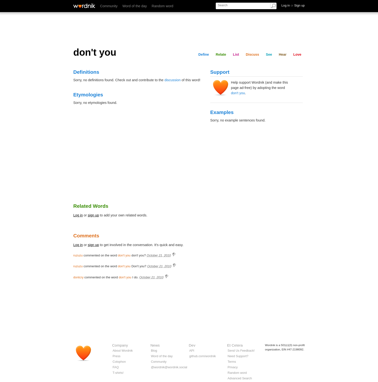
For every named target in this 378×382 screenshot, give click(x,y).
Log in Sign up (293, 5)
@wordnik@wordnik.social (169, 367)
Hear (282, 54)
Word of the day (134, 6)
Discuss (252, 54)
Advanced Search (240, 378)
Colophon (119, 361)
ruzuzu (78, 255)
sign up (93, 215)
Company (120, 345)
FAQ (116, 367)
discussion (172, 80)
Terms (232, 361)
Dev (192, 345)
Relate (221, 54)
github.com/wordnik (202, 356)
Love (297, 54)
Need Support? (238, 356)
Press (117, 356)
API (191, 350)
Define (203, 54)
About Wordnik (123, 350)
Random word (162, 6)
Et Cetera (235, 345)
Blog (154, 350)
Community (109, 6)
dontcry (78, 277)
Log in (78, 215)
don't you (238, 93)
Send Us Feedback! (241, 350)
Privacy (233, 367)
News (155, 345)
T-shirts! (118, 373)
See (269, 54)
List (236, 54)
